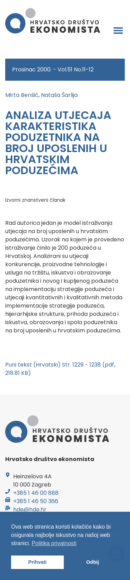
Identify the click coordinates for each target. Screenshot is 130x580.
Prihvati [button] (37, 562)
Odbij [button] (92, 562)
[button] (118, 30)
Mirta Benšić (21, 95)
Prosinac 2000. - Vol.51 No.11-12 (53, 69)
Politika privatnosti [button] (54, 543)
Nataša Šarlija (59, 95)
